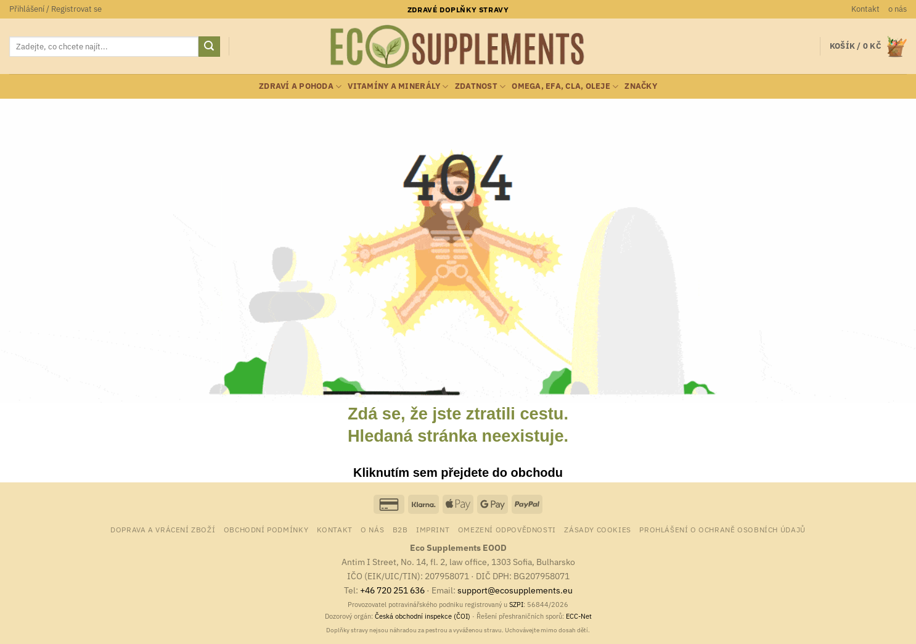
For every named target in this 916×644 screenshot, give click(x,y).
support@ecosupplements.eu (515, 590)
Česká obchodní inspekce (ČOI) (422, 616)
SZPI (516, 604)
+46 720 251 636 (392, 590)
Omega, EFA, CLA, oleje (565, 87)
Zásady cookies (597, 529)
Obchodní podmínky (266, 529)
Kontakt (865, 9)
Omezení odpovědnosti (507, 529)
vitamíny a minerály (398, 87)
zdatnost (480, 87)
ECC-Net (579, 616)
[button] (55, 9)
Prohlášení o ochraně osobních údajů (722, 529)
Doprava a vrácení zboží (162, 529)
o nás (897, 9)
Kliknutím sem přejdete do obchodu (458, 472)
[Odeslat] (208, 46)
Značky (640, 86)
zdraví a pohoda (300, 87)
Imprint (432, 529)
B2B (400, 529)
